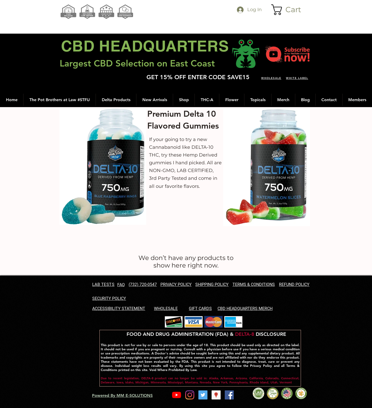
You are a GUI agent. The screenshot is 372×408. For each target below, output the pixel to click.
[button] (291, 9)
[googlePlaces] (216, 394)
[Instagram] (189, 394)
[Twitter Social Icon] (202, 394)
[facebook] (229, 394)
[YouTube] (176, 394)
